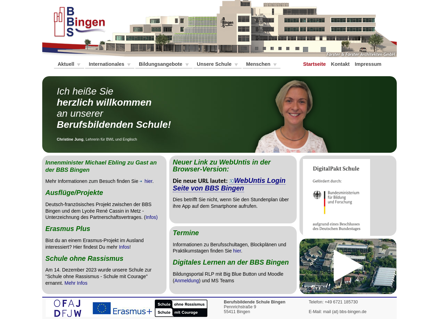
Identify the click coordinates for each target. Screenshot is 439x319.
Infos (124, 247)
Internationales (107, 64)
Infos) (151, 217)
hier (237, 251)
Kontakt (341, 64)
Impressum (369, 64)
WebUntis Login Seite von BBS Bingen (229, 184)
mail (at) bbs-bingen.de (344, 311)
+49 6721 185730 (341, 302)
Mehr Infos (75, 283)
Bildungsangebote (161, 64)
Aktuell (66, 64)
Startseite (315, 64)
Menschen (259, 64)
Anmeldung (186, 280)
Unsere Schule (215, 64)
